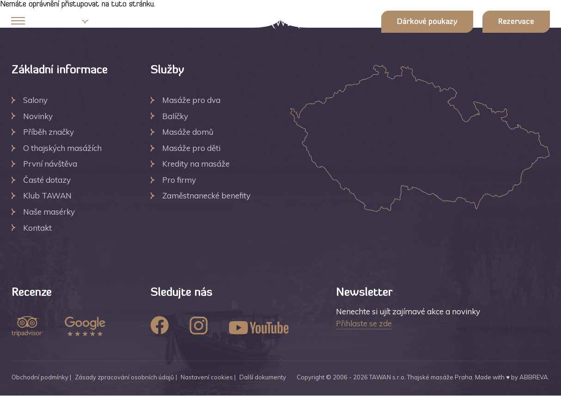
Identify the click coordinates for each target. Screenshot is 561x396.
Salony (35, 100)
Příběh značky (48, 132)
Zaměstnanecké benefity (206, 195)
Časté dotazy (47, 180)
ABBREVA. (534, 377)
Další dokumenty (262, 377)
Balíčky (175, 116)
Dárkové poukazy (427, 22)
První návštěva (50, 163)
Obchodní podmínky (40, 377)
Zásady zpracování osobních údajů (124, 377)
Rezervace (516, 22)
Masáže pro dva (191, 100)
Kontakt (37, 228)
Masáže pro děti (191, 148)
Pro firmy (179, 180)
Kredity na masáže (196, 163)
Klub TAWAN (47, 195)
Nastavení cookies (207, 377)
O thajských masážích (62, 148)
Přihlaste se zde (364, 323)
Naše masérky (49, 211)
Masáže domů (187, 132)
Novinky (38, 116)
